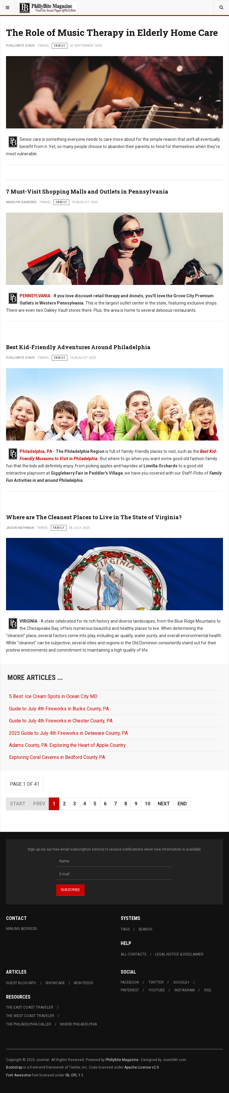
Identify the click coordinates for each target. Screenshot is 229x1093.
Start (18, 804)
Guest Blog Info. (21, 983)
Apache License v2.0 (141, 1067)
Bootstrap (14, 1067)
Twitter (156, 982)
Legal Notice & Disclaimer (179, 954)
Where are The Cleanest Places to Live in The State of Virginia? (94, 517)
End (182, 804)
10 (147, 804)
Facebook (130, 982)
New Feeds (83, 983)
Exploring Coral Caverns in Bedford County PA (57, 757)
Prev (39, 804)
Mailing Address (21, 929)
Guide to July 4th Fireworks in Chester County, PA (61, 721)
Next (164, 804)
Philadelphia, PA (36, 451)
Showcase (55, 983)
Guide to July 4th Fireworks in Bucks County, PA (59, 709)
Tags (125, 929)
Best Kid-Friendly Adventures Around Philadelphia (78, 347)
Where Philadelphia (78, 1024)
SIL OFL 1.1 (74, 1075)
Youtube (157, 990)
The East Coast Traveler (29, 1007)
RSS (207, 990)
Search (145, 929)
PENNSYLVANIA (35, 295)
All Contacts (133, 954)
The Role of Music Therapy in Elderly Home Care (112, 32)
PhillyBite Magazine (122, 1060)
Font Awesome (18, 1075)
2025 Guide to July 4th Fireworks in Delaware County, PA (68, 733)
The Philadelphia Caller (28, 1024)
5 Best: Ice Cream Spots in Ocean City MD (53, 696)
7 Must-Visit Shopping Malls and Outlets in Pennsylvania (87, 191)
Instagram (185, 990)
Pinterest (130, 990)
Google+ (181, 982)
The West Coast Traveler (30, 1016)
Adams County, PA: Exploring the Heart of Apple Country (67, 745)
